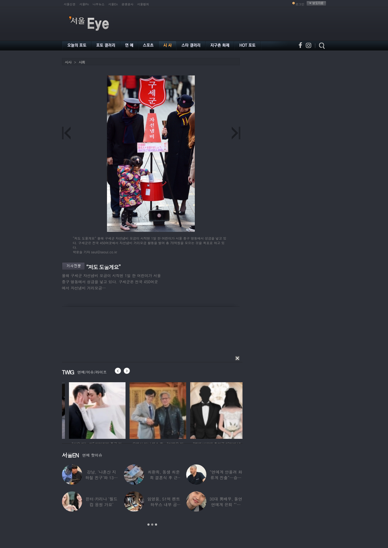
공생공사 (127, 4)
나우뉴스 (99, 4)
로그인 (300, 4)
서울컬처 (143, 4)
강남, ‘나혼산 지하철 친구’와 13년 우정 (101, 477)
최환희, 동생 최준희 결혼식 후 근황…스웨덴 (163, 477)
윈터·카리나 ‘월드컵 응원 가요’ (101, 501)
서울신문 (70, 4)
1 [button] (148, 524)
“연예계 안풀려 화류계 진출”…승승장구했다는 (226, 477)
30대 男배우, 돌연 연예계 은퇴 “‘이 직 (225, 504)
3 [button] (156, 524)
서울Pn (84, 4)
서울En (113, 4)
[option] (63, 409)
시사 (68, 62)
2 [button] (152, 524)
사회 (82, 62)
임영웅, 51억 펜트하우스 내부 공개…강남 (163, 504)
